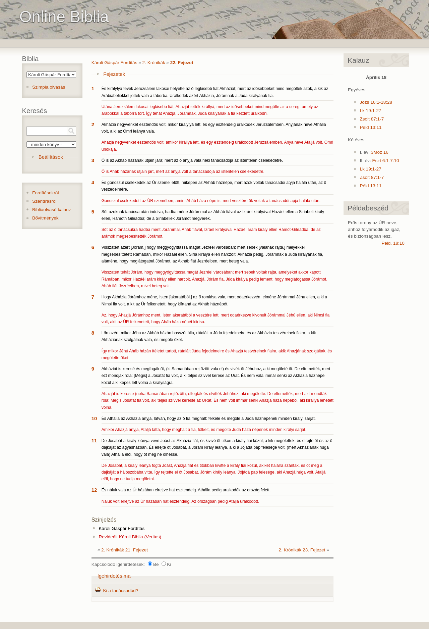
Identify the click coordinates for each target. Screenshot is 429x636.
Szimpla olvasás (48, 87)
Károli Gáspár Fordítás (114, 62)
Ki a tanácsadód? (120, 590)
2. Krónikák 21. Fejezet (124, 549)
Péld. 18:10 (393, 243)
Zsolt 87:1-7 (372, 118)
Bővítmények (45, 218)
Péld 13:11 (370, 127)
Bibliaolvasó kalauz (51, 209)
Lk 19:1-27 (370, 110)
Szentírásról (44, 201)
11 (94, 440)
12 (94, 490)
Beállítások (51, 157)
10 (94, 418)
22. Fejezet (181, 62)
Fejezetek (114, 74)
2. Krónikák (153, 62)
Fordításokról (45, 192)
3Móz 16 (379, 152)
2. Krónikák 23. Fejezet (302, 549)
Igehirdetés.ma (114, 576)
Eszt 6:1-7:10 (385, 160)
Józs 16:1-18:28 (376, 102)
